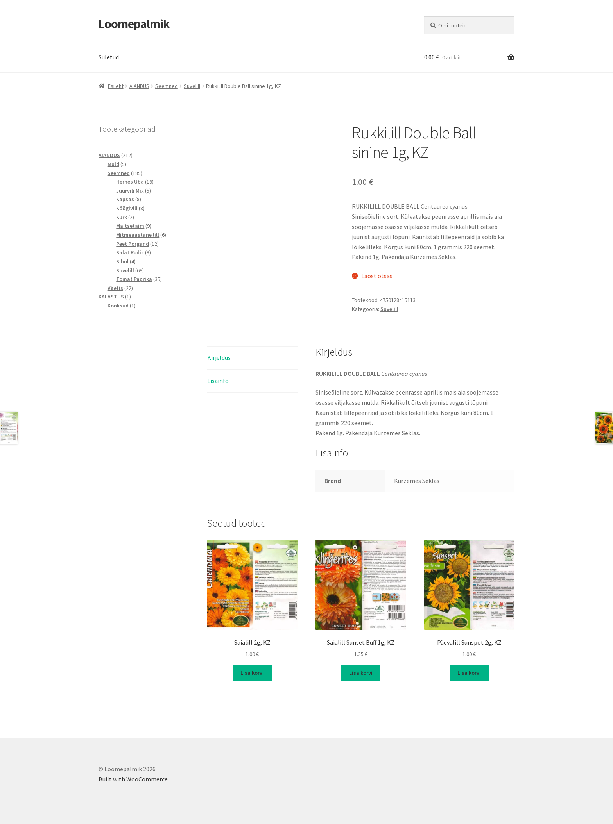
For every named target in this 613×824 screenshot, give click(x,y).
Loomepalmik (134, 24)
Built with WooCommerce (133, 779)
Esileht (116, 85)
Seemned (166, 85)
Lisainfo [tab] (218, 380)
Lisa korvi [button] (252, 672)
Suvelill (192, 85)
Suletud (109, 57)
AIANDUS (139, 85)
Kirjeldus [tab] (219, 357)
